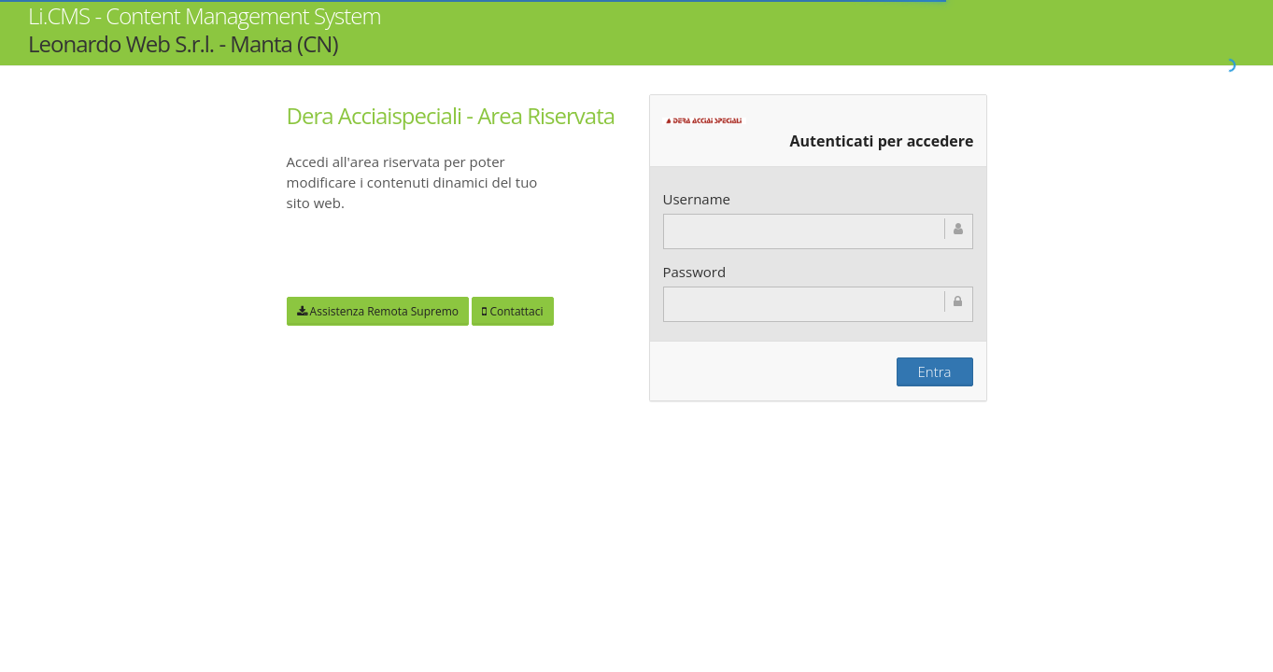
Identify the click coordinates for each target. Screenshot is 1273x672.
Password (695, 272)
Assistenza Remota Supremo (378, 311)
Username (696, 199)
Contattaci (512, 311)
